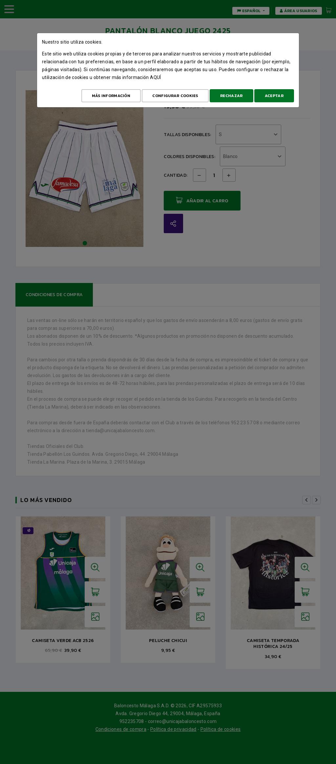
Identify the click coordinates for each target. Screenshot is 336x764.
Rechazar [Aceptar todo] (231, 96)
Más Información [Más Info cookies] (111, 96)
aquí (155, 77)
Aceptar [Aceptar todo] (274, 96)
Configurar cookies (175, 96)
